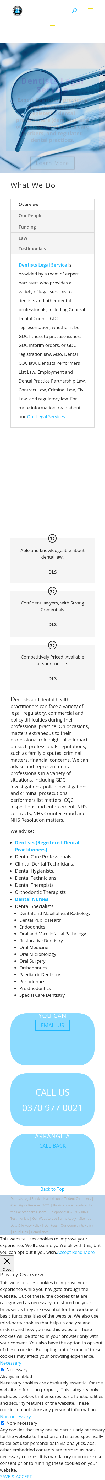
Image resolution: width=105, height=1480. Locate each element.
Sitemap (85, 1218)
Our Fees (50, 1225)
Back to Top (52, 1189)
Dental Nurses (31, 899)
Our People (31, 216)
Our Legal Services (46, 416)
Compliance (39, 1232)
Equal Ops (20, 1232)
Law (23, 238)
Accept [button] (64, 1252)
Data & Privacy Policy (25, 1225)
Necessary (16, 1369)
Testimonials (32, 249)
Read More (83, 1252)
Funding (27, 227)
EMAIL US (52, 1025)
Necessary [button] (10, 1363)
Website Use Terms (53, 1218)
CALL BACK (52, 1145)
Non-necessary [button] (15, 1416)
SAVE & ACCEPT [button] (16, 1476)
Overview (29, 204)
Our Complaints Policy (77, 1225)
